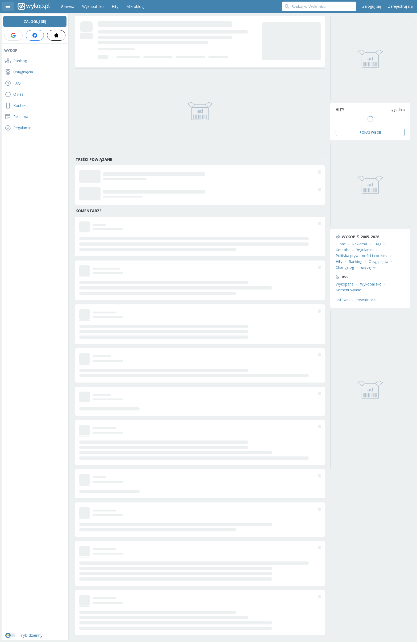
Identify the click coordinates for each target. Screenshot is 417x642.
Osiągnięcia (378, 261)
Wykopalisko (371, 284)
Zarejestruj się (400, 6)
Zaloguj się (371, 6)
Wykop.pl (34, 6)
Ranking (355, 261)
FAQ (377, 243)
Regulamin (365, 249)
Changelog (345, 267)
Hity (339, 261)
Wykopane (345, 284)
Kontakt (342, 249)
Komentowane (348, 289)
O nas (341, 243)
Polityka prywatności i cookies (361, 255)
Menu (8, 6)
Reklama (359, 243)
